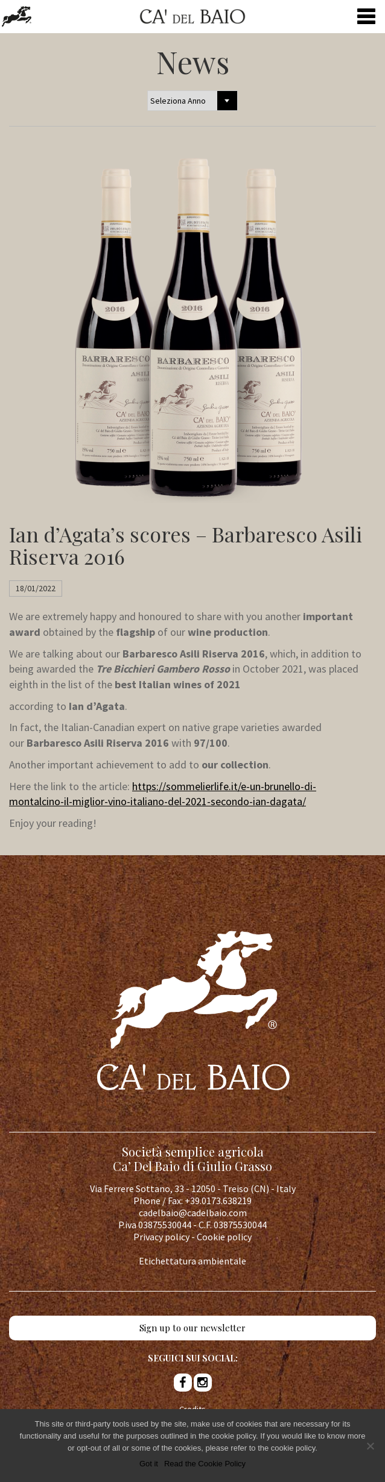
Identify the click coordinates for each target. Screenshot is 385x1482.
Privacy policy (161, 1237)
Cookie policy (224, 1237)
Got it (148, 1463)
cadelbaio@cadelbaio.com (193, 1213)
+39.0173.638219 (218, 1201)
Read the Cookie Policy (205, 1463)
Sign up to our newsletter (192, 1328)
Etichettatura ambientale (192, 1261)
